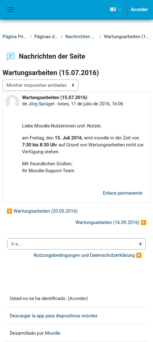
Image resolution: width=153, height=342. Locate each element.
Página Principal (15, 36)
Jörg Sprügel (41, 104)
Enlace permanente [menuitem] (122, 193)
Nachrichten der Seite (81, 36)
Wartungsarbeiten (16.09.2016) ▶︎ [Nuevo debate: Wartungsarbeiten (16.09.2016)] (111, 222)
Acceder (139, 9)
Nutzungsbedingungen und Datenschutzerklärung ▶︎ (88, 255)
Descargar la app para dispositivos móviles (54, 316)
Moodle (52, 333)
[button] (115, 9)
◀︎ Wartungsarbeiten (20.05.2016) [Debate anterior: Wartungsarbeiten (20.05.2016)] (42, 211)
